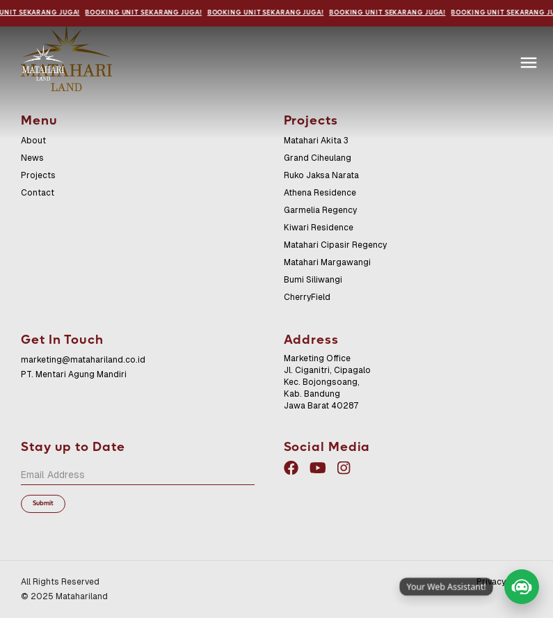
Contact (37, 193)
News (32, 158)
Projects (38, 175)
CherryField (307, 297)
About (33, 140)
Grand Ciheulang (317, 158)
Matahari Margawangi (327, 262)
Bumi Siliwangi (313, 280)
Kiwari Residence (318, 227)
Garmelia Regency (320, 210)
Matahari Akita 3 (316, 140)
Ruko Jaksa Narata (321, 175)
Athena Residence (320, 193)
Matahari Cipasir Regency (335, 245)
